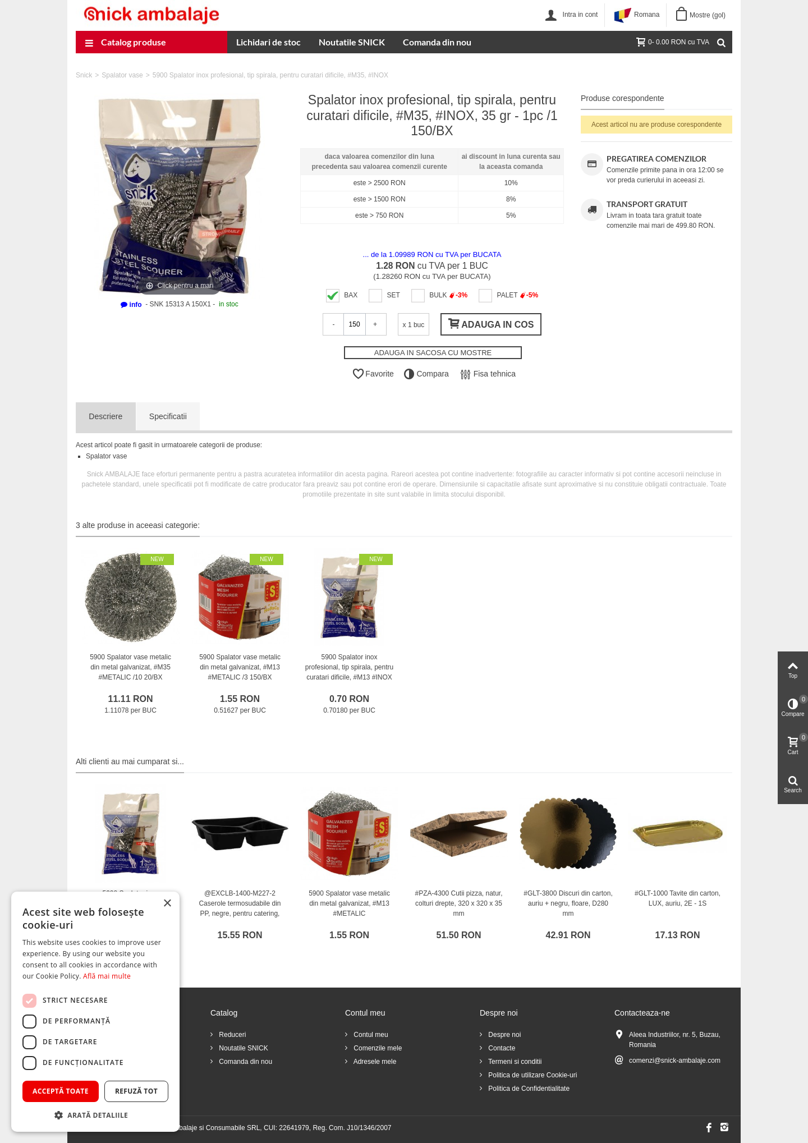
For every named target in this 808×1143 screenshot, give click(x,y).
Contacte (500, 1048)
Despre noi (503, 1035)
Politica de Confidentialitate (528, 1088)
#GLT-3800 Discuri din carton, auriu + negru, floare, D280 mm (568, 903)
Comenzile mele (377, 1048)
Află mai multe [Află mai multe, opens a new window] (107, 976)
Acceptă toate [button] (61, 1091)
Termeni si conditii (513, 1062)
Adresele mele (374, 1062)
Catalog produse (125, 43)
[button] (95, 1115)
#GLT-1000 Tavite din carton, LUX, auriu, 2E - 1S (677, 898)
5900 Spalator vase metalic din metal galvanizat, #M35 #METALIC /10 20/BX (130, 667)
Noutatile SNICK (352, 41)
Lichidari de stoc (268, 41)
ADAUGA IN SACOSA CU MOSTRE (433, 352)
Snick (84, 75)
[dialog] (95, 1012)
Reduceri (231, 1035)
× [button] (167, 903)
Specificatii (168, 416)
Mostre (708, 15)
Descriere (105, 416)
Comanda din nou (437, 41)
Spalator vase (122, 75)
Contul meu (370, 1035)
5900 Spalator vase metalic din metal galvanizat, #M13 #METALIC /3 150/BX (240, 667)
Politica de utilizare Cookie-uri (531, 1075)
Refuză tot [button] (136, 1091)
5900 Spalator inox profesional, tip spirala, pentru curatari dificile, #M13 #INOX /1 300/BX (349, 672)
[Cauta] (721, 42)
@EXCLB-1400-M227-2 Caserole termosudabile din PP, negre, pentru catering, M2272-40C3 (240, 908)
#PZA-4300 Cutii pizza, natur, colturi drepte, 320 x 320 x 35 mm (458, 903)
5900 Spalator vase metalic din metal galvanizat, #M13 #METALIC (349, 903)
